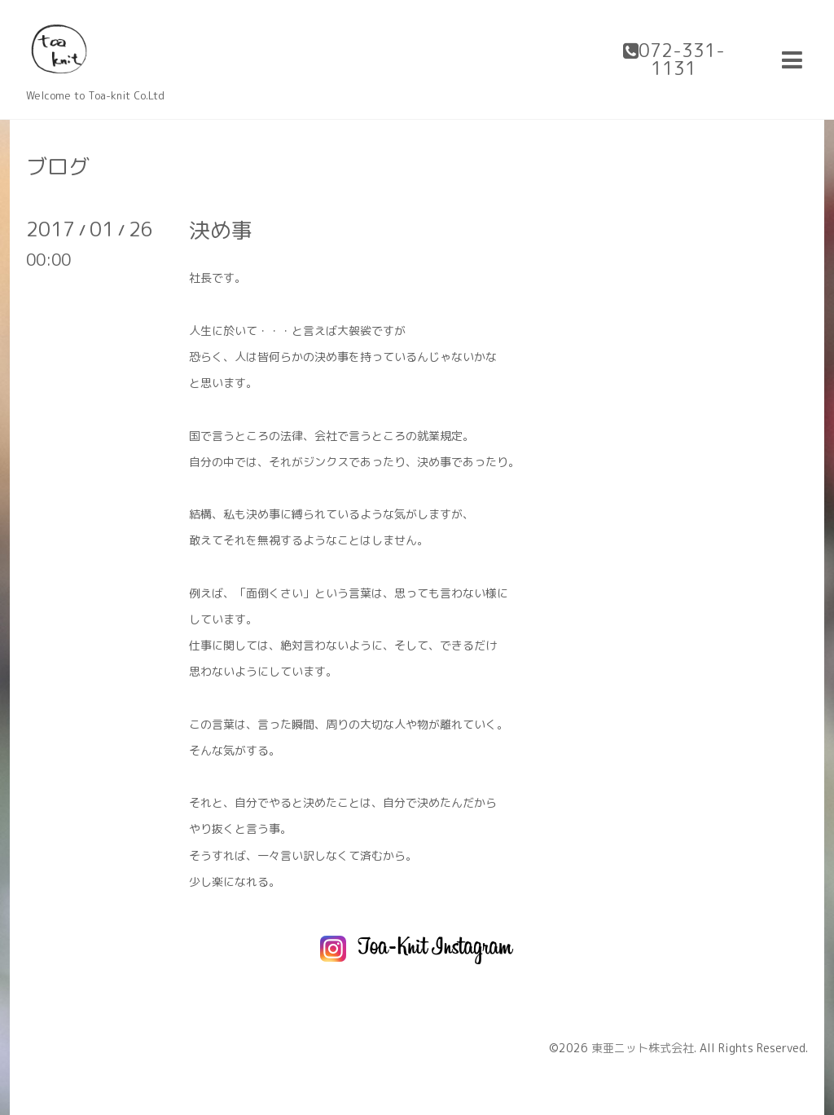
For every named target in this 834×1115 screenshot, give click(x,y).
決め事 (220, 230)
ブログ (58, 166)
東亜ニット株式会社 (642, 1048)
